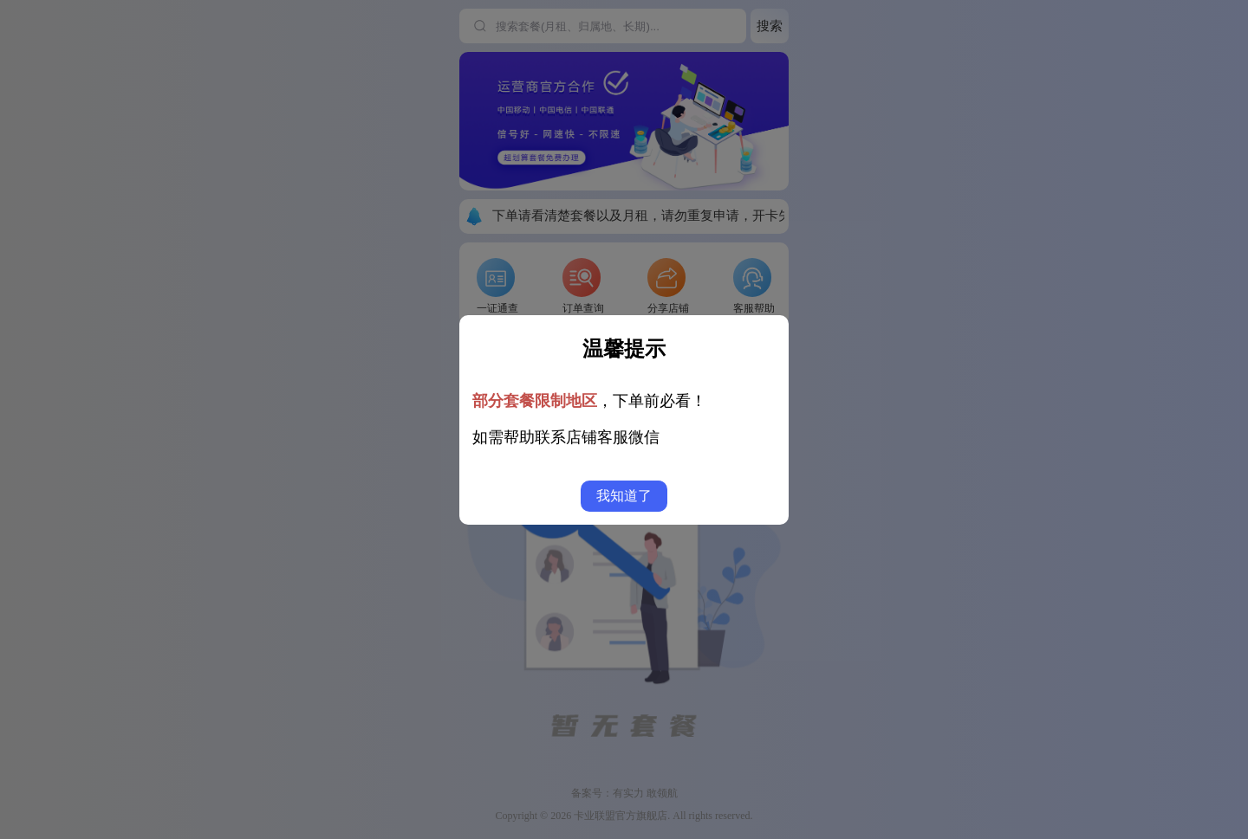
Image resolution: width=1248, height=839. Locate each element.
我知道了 (624, 495)
